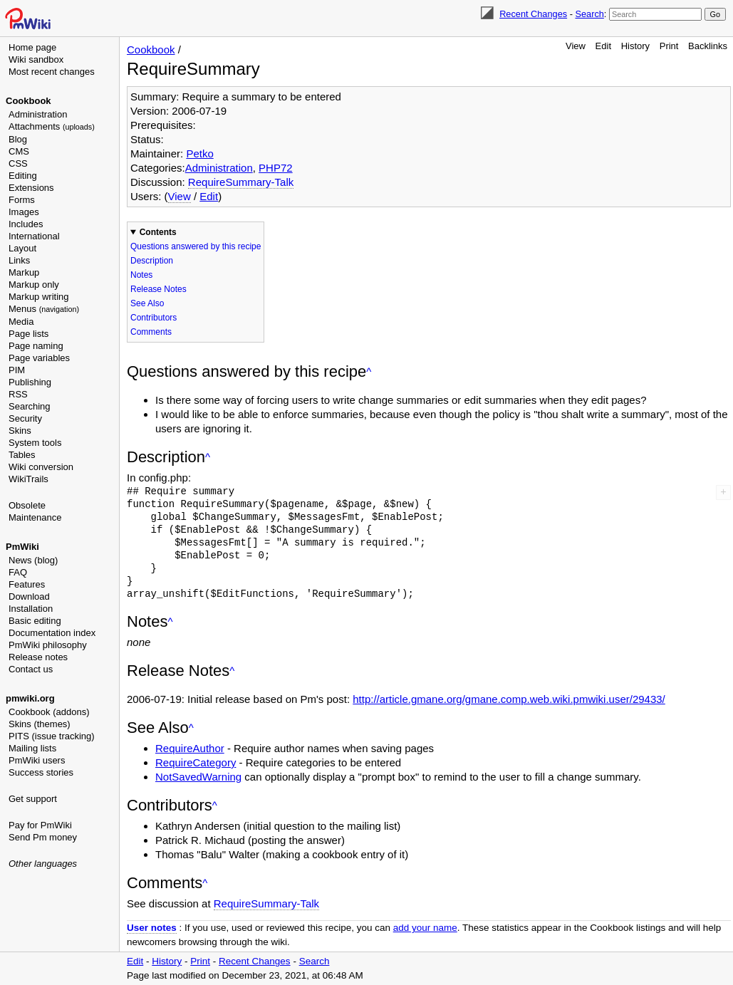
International (34, 236)
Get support (33, 798)
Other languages (43, 863)
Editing (23, 175)
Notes (141, 275)
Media (21, 321)
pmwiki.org (30, 698)
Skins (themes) (40, 724)
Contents (158, 232)
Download (29, 596)
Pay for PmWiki (40, 825)
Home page (32, 47)
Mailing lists (32, 748)
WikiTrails (28, 479)
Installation (31, 608)
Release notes (38, 657)
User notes (152, 927)
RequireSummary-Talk (240, 182)
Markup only (34, 284)
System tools (35, 442)
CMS (19, 151)
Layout (22, 248)
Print (669, 46)
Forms (22, 199)
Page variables (39, 358)
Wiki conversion (41, 467)
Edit (603, 46)
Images (24, 212)
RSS (18, 394)
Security (25, 418)
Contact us (31, 669)
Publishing (30, 382)
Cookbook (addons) (49, 712)
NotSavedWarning (198, 777)
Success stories (41, 772)
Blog (18, 139)
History (635, 46)
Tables (22, 454)
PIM (17, 370)
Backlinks (707, 46)
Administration (38, 114)
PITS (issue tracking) (52, 736)
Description (151, 261)
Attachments (52, 126)
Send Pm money (43, 837)
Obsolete (27, 505)
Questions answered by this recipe (195, 246)
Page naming (36, 345)
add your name (425, 927)
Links (19, 260)
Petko (199, 153)
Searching (30, 406)
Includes (26, 224)
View (576, 46)
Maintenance (35, 517)
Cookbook (28, 100)
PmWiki (22, 546)
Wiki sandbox (36, 59)
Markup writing (39, 296)
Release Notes (158, 289)
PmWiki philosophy (48, 645)
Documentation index (52, 632)
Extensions (31, 187)
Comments (151, 332)
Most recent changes (52, 71)
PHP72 (276, 168)
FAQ (18, 572)
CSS (18, 163)
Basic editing (35, 620)
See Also (147, 303)
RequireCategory (195, 762)
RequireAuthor (189, 748)
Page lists (28, 333)
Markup (24, 272)
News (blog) (33, 560)
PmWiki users (37, 760)
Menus (44, 308)
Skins (20, 430)
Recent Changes (533, 14)
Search (589, 14)
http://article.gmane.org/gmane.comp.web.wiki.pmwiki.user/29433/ (509, 699)
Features (27, 584)
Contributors (153, 318)
